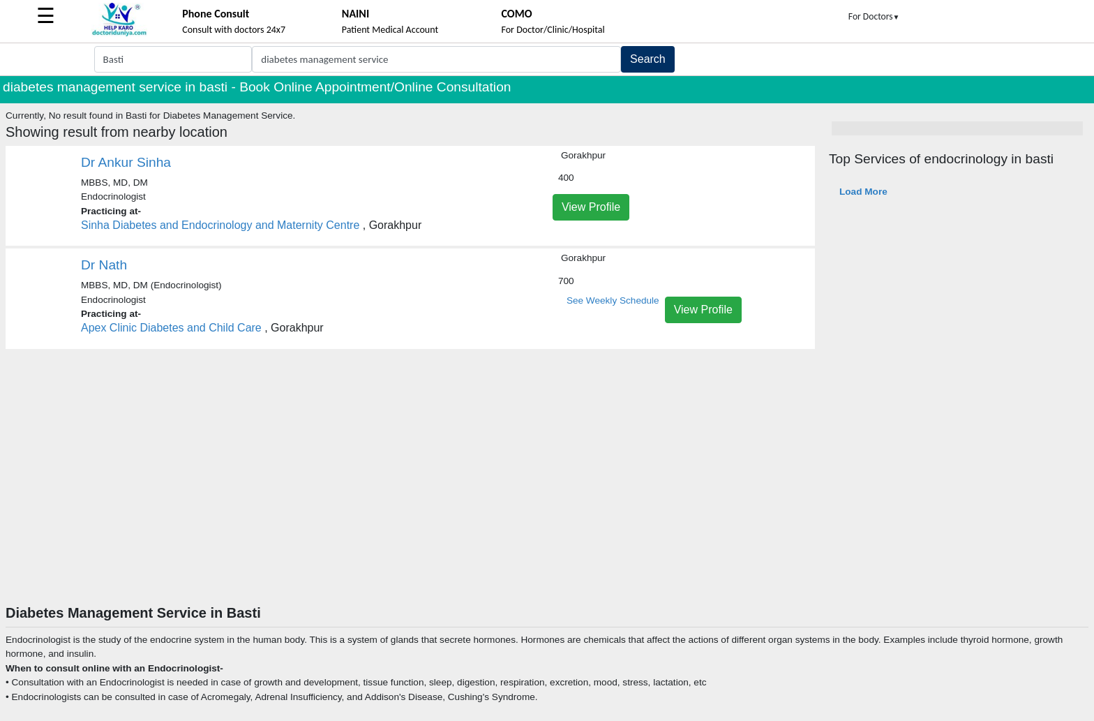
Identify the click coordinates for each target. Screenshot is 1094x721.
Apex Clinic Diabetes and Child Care (171, 328)
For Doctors (874, 16)
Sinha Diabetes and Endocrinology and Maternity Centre (220, 225)
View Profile (591, 207)
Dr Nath (104, 265)
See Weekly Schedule (613, 300)
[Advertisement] (547, 499)
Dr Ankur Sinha (126, 162)
